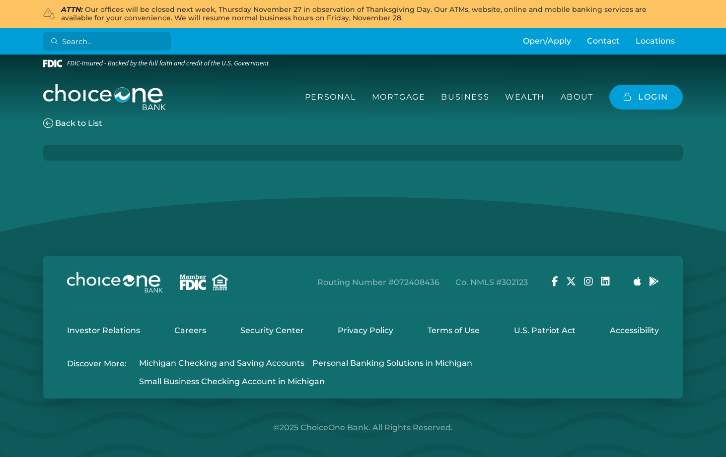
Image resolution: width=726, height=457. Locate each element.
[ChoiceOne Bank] (104, 97)
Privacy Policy (365, 330)
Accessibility (634, 330)
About (577, 97)
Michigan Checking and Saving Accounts (221, 363)
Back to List (72, 123)
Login (7, 449)
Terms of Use (454, 330)
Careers (190, 330)
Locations (655, 41)
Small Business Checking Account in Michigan (232, 381)
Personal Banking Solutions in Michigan (392, 363)
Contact (603, 41)
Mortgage (399, 97)
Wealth (525, 97)
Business (465, 97)
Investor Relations (103, 330)
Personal (330, 97)
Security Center (272, 330)
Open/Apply (547, 41)
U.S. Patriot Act (545, 330)
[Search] (109, 41)
